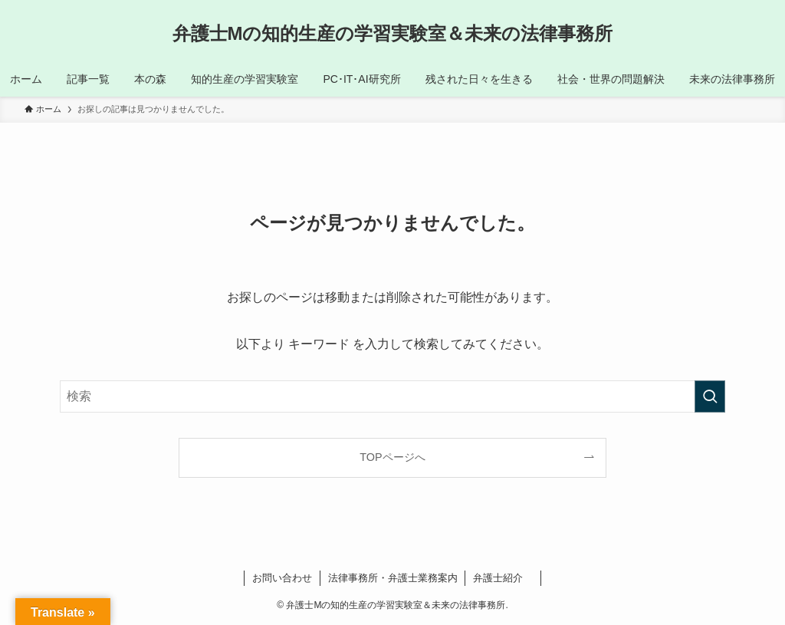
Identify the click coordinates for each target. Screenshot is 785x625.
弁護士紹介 (503, 578)
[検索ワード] (392, 396)
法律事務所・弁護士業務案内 (393, 578)
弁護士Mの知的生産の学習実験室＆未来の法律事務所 (392, 34)
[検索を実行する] (710, 396)
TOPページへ (392, 457)
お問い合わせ (282, 578)
